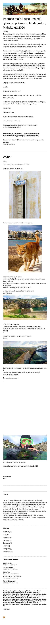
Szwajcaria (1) (7, 549)
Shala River (10, 572)
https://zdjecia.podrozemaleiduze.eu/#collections (18, 116)
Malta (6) (5, 534)
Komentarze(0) (7, 476)
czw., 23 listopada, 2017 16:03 (21, 164)
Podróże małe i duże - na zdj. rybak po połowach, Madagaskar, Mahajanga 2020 (24, 23)
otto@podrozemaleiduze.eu (11, 91)
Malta (4, 161)
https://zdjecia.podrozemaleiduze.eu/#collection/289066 (20, 466)
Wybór (7, 157)
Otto (12, 164)
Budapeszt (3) (7, 543)
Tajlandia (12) (7, 537)
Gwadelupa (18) (8, 551)
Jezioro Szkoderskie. (10, 581)
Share (4, 478)
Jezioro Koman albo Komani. (12, 577)
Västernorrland (10, 564)
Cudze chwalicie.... (10, 568)
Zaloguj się (6, 609)
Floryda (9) (6, 546)
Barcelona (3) (7, 540)
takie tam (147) (7, 532)
